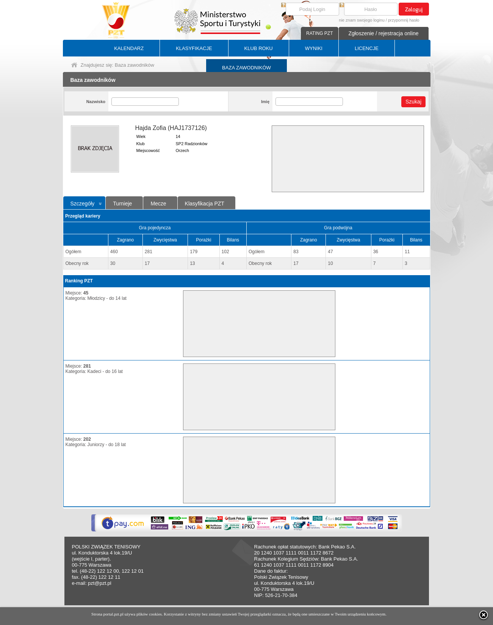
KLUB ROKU (258, 48)
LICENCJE (367, 48)
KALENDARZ (129, 48)
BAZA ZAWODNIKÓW (246, 67)
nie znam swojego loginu (361, 20)
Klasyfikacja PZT (204, 204)
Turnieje (122, 204)
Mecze (158, 204)
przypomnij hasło (403, 20)
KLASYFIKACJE (194, 48)
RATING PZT (319, 33)
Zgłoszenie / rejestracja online (383, 33)
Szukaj (413, 102)
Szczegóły (82, 204)
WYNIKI (313, 48)
